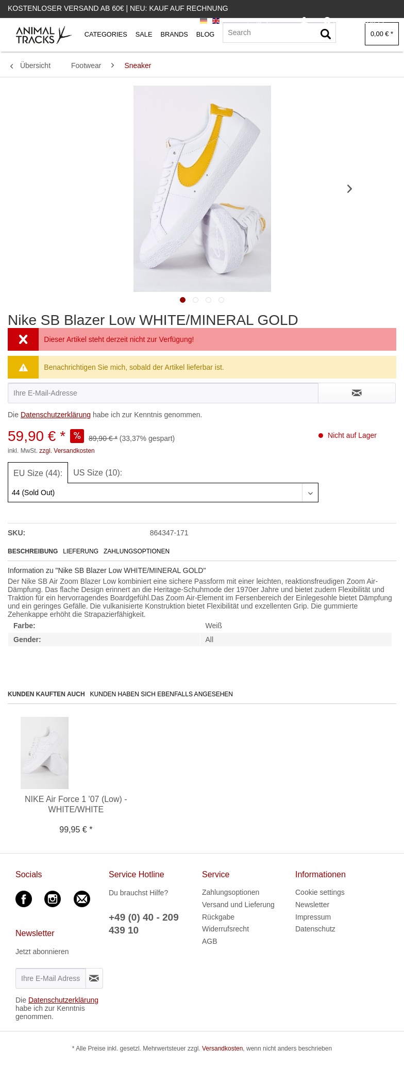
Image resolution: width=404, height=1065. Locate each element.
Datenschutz (315, 929)
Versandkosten (222, 1048)
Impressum (313, 917)
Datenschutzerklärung (56, 415)
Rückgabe (218, 917)
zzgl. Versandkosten (66, 450)
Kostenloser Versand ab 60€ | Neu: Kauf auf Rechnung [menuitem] (118, 8)
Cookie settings (320, 892)
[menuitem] (304, 21)
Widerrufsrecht (225, 929)
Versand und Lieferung (238, 904)
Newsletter (312, 904)
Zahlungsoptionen (137, 551)
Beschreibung (33, 551)
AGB (209, 941)
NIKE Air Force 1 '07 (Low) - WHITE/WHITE (76, 804)
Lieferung (80, 551)
